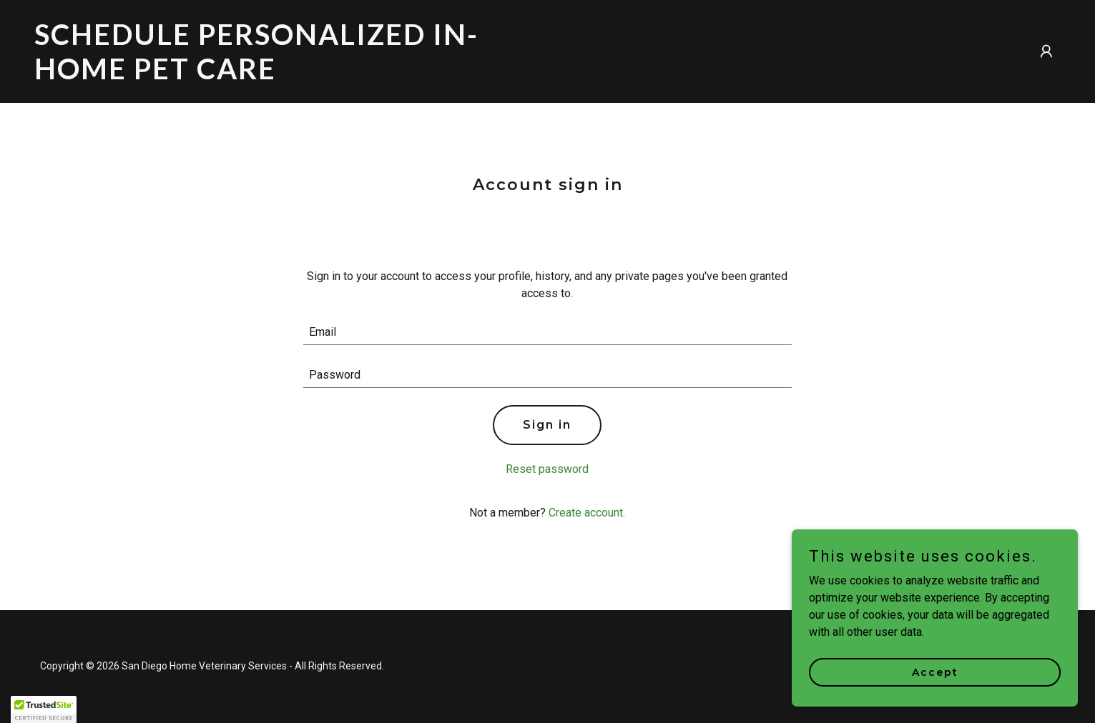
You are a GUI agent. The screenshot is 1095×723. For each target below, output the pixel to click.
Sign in (547, 425)
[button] (1046, 51)
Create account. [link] (587, 512)
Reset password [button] (547, 469)
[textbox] (547, 332)
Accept (935, 671)
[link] (285, 75)
